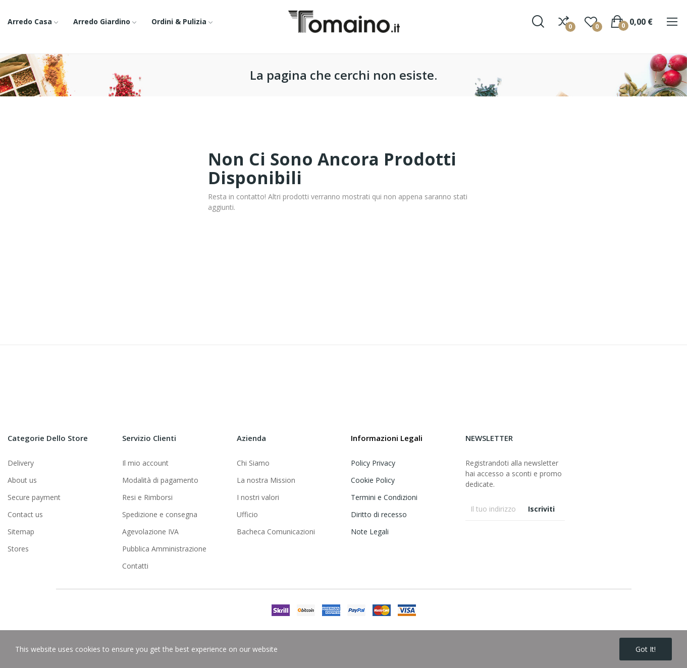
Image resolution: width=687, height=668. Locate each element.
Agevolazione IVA (150, 531)
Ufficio (247, 514)
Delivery (21, 463)
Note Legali (370, 531)
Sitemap (21, 531)
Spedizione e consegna (159, 514)
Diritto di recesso (379, 514)
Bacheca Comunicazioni (276, 531)
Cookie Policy (373, 480)
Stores (18, 548)
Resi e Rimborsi (147, 497)
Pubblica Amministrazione (164, 548)
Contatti (135, 566)
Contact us (25, 514)
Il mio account (145, 463)
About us (22, 480)
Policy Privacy (373, 463)
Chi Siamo (253, 463)
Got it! (646, 649)
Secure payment (34, 497)
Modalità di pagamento (160, 480)
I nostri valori (258, 497)
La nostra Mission (266, 480)
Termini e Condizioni (384, 497)
